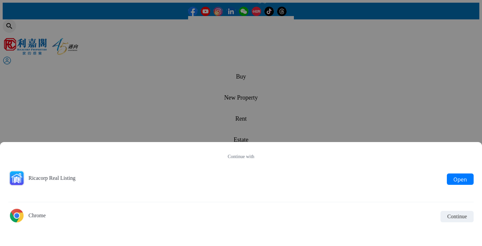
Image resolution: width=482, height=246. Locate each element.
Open (460, 179)
